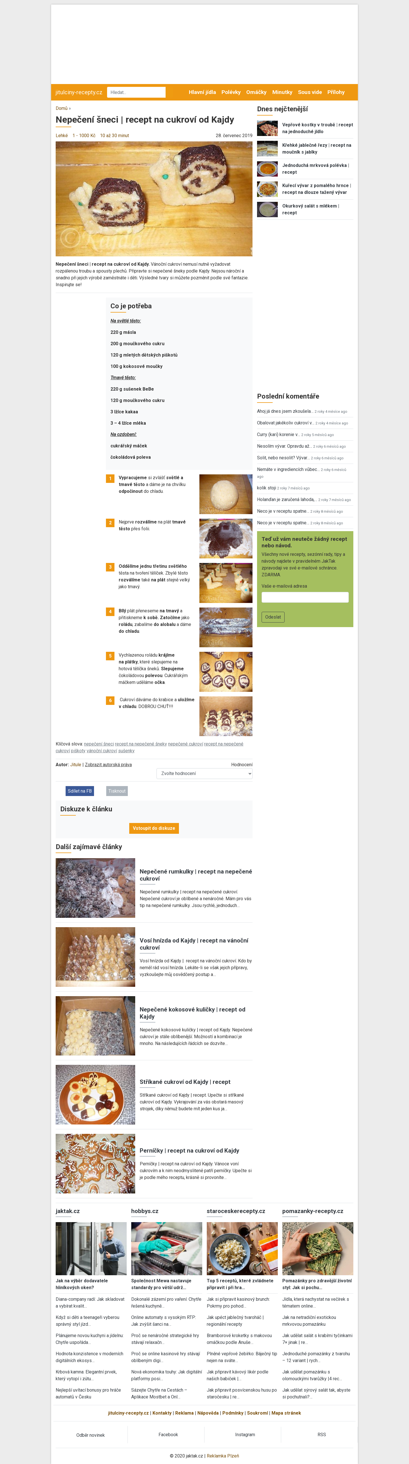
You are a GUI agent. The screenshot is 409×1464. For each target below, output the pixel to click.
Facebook (168, 1434)
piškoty (78, 750)
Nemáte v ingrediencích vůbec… (288, 469)
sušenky (126, 750)
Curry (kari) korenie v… (278, 434)
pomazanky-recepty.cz (312, 1211)
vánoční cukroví (102, 750)
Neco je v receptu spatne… (283, 511)
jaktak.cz (68, 1211)
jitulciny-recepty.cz (79, 92)
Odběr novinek (90, 1435)
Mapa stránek (286, 1413)
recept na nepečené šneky (141, 744)
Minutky (282, 92)
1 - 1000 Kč (83, 135)
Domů (62, 108)
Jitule (75, 764)
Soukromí (257, 1413)
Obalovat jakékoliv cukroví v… (285, 423)
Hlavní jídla (202, 92)
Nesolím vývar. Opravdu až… (284, 446)
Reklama (184, 1413)
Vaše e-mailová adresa (284, 586)
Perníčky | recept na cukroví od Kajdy (189, 1150)
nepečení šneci (99, 744)
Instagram (245, 1434)
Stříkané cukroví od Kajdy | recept (185, 1081)
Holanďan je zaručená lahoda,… (287, 499)
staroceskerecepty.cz (236, 1211)
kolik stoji (266, 488)
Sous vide (310, 92)
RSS (322, 1434)
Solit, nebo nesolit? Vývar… (283, 457)
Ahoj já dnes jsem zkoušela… (285, 411)
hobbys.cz (144, 1211)
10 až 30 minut (114, 135)
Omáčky (256, 92)
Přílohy (336, 92)
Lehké (62, 135)
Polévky (231, 92)
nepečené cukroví (185, 744)
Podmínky (232, 1413)
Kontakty (162, 1413)
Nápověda (208, 1413)
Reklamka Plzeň (223, 1456)
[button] (154, 198)
